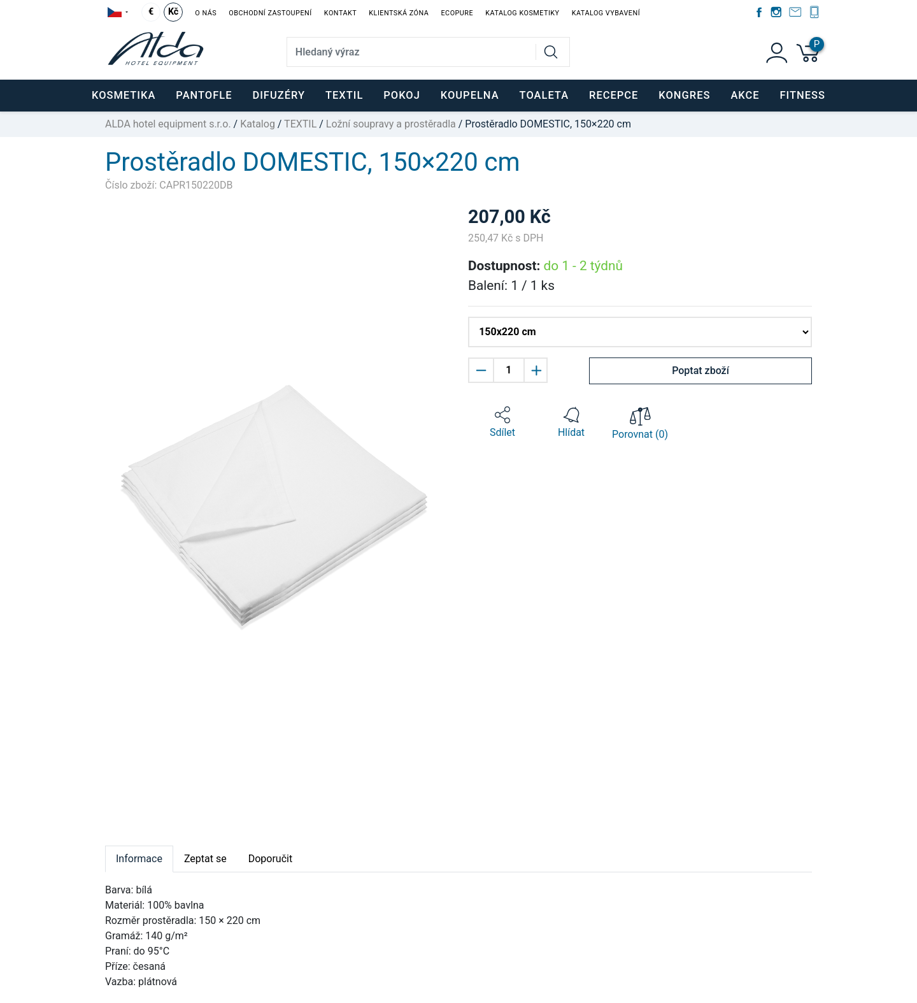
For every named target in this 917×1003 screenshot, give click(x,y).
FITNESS (802, 95)
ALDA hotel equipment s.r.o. (168, 124)
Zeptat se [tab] (205, 859)
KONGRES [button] (684, 95)
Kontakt (340, 13)
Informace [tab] (139, 859)
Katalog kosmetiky (522, 13)
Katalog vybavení (606, 13)
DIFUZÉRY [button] (278, 95)
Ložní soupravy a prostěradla (391, 124)
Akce (744, 95)
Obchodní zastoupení (270, 13)
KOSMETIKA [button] (123, 95)
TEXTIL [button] (344, 95)
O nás (206, 13)
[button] (502, 422)
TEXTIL (300, 124)
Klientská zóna (399, 13)
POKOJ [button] (401, 95)
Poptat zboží (700, 370)
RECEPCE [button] (613, 95)
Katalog (257, 124)
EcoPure (457, 13)
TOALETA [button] (544, 95)
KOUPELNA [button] (470, 95)
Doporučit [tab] (270, 859)
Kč (173, 11)
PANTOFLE (204, 95)
